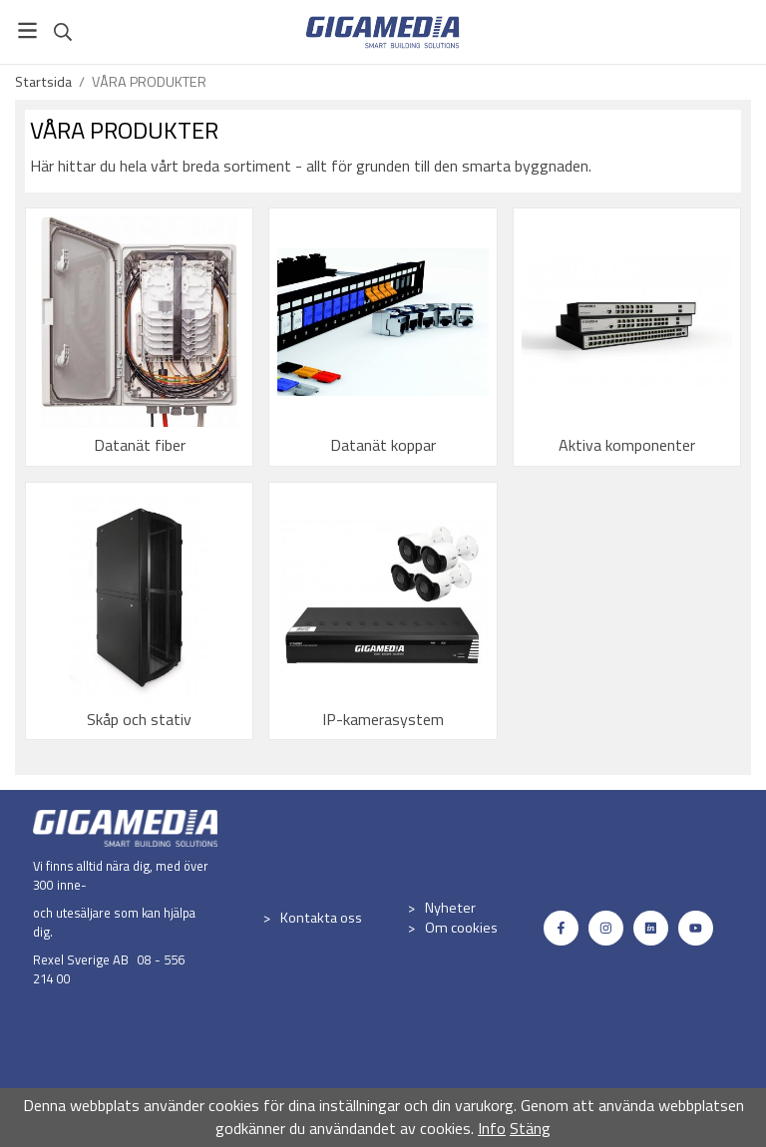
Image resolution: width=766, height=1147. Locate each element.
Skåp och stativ (139, 719)
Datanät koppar (383, 445)
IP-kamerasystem (383, 719)
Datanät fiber (140, 445)
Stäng (530, 1128)
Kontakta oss (321, 918)
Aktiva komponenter (627, 445)
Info (492, 1128)
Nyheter (450, 908)
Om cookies (461, 928)
